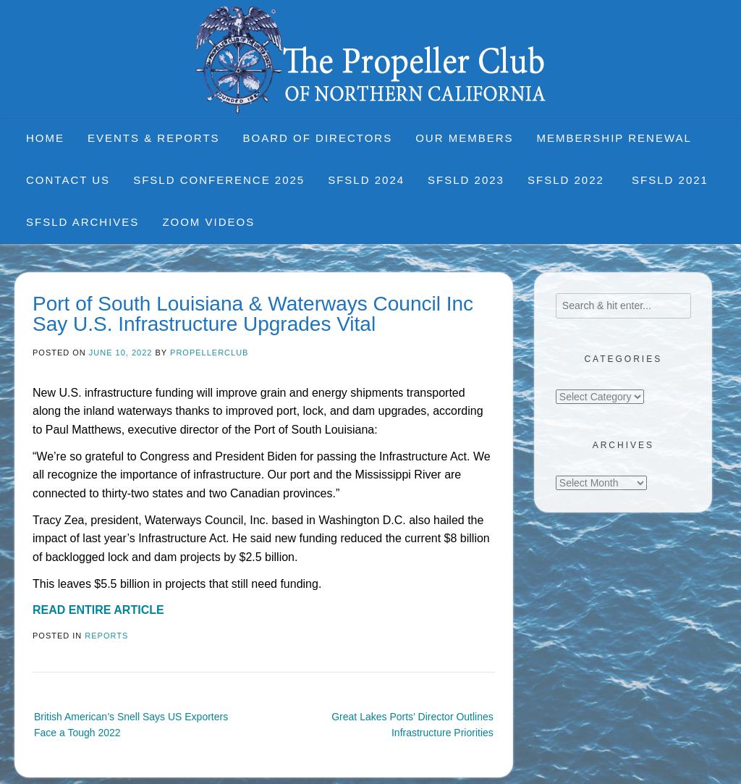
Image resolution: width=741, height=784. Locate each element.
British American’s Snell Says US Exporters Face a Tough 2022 (131, 724)
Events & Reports (154, 138)
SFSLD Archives (82, 222)
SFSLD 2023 (466, 180)
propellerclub (209, 352)
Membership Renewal (614, 138)
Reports (106, 635)
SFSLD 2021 (670, 180)
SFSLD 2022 (568, 180)
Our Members (464, 138)
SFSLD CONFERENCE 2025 (219, 180)
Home (45, 138)
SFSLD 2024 (366, 180)
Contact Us (68, 180)
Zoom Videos (208, 222)
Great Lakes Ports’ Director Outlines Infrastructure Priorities (412, 724)
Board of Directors (318, 138)
